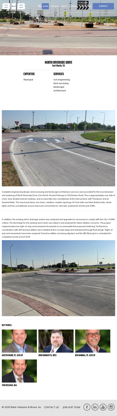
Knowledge (85, 6)
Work (45, 6)
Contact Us (51, 407)
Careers (74, 6)
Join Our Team (71, 407)
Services (55, 6)
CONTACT (103, 6)
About (64, 6)
